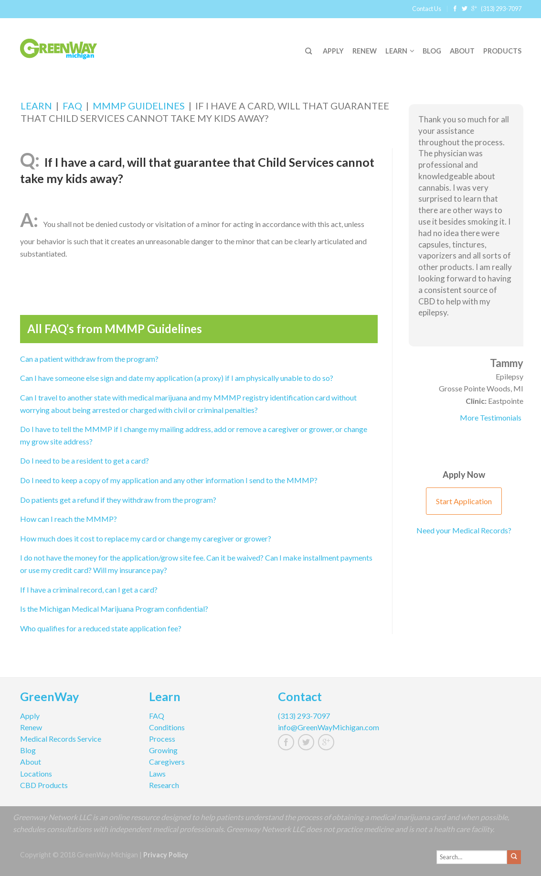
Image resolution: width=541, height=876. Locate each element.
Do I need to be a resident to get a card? (84, 460)
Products (502, 51)
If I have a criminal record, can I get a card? (89, 589)
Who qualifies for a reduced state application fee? (100, 628)
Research (164, 784)
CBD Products (44, 784)
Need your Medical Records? (463, 530)
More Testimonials (490, 417)
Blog (432, 51)
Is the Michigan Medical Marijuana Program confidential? (114, 608)
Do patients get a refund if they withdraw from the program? (118, 499)
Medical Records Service (60, 738)
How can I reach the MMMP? (68, 518)
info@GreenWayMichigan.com (328, 727)
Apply (333, 51)
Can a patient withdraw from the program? (89, 358)
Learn (396, 51)
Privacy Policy (165, 855)
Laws (157, 773)
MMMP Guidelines (139, 105)
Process (162, 738)
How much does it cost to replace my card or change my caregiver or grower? (145, 538)
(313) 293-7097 (501, 8)
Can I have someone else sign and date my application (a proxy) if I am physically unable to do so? (176, 377)
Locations (36, 773)
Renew (364, 51)
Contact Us (426, 8)
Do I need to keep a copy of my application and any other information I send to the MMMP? (169, 480)
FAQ (72, 105)
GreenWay (49, 697)
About (462, 51)
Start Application (464, 501)
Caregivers (167, 761)
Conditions (167, 727)
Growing (163, 750)
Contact (300, 697)
